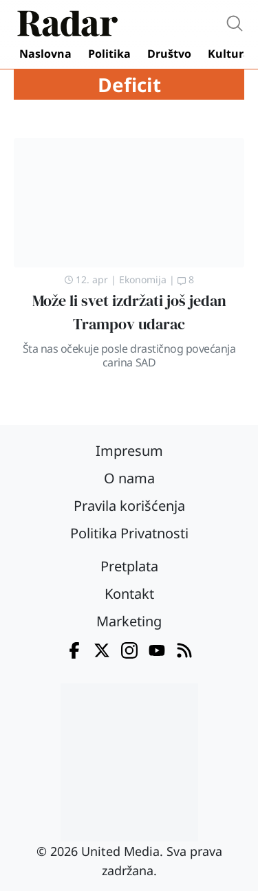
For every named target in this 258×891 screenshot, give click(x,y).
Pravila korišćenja (129, 505)
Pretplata (129, 566)
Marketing (129, 621)
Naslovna (45, 53)
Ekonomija (142, 279)
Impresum (129, 450)
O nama (129, 478)
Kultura (229, 53)
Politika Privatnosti (129, 533)
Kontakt (129, 593)
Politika (109, 53)
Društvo (169, 53)
